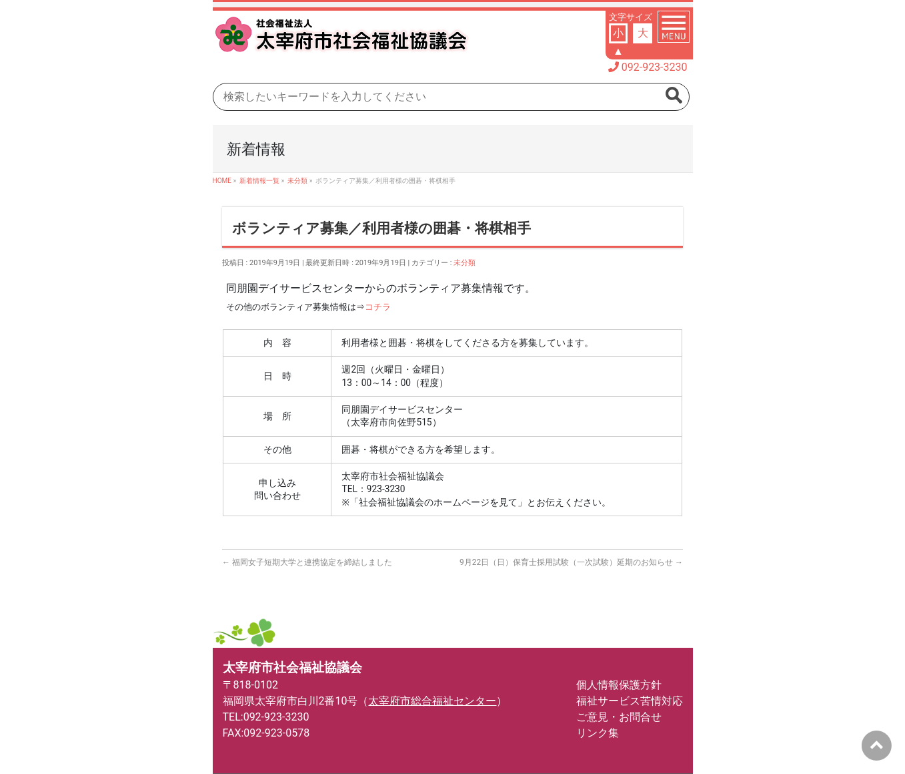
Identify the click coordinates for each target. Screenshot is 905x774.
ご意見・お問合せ (619, 717)
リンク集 (597, 733)
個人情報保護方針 (619, 685)
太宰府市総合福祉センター (432, 701)
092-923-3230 (655, 67)
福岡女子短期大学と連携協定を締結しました (307, 562)
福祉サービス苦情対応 (629, 701)
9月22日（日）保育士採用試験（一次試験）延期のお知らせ (571, 562)
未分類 (465, 262)
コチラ (378, 307)
